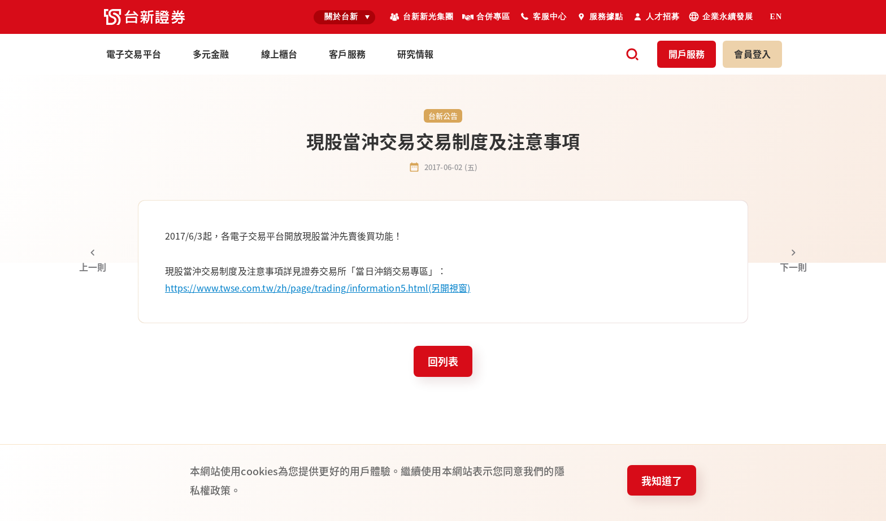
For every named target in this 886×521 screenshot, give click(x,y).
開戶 (686, 53)
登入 (752, 53)
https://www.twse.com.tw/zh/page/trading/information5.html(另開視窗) (317, 287)
